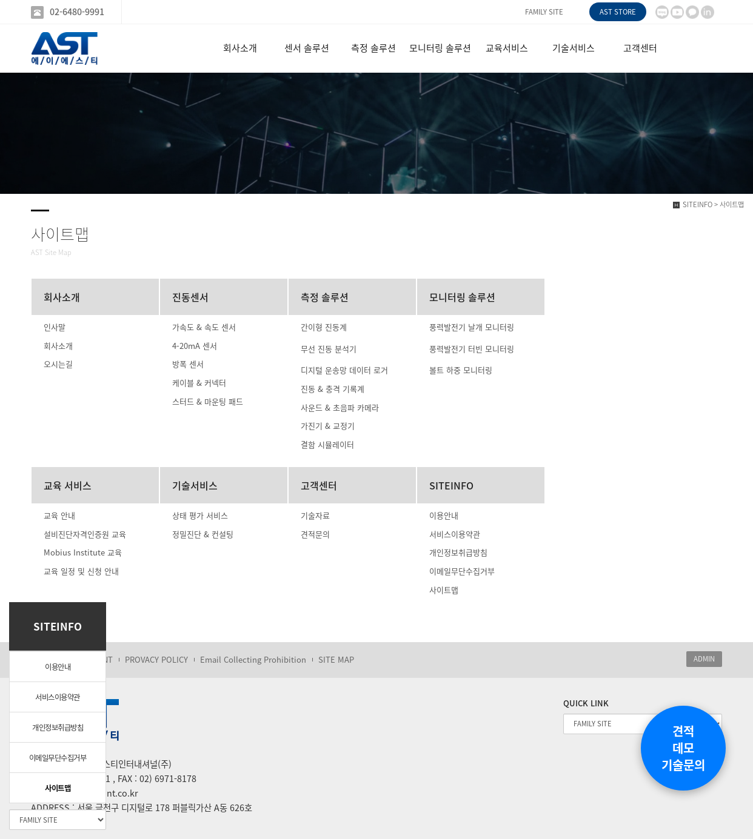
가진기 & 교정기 (328, 425)
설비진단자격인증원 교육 (85, 534)
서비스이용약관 (57, 697)
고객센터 (640, 48)
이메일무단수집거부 (58, 757)
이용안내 (57, 667)
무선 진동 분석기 (328, 348)
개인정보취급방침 (57, 727)
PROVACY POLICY (156, 659)
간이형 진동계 (324, 327)
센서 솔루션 (306, 48)
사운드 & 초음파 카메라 (340, 407)
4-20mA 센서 (194, 345)
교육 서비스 (68, 485)
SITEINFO (451, 485)
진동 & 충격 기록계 (332, 388)
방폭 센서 (188, 364)
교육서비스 (507, 48)
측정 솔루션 (373, 48)
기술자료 (315, 515)
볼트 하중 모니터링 (460, 370)
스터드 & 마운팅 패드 (207, 401)
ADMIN (704, 659)
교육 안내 (59, 515)
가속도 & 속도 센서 (204, 327)
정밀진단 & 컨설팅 (202, 534)
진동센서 (190, 297)
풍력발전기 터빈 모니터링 (471, 348)
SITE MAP (336, 659)
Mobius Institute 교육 (83, 552)
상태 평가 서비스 (200, 515)
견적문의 (315, 534)
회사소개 (240, 48)
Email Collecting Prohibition (253, 659)
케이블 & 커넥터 (199, 382)
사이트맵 (57, 788)
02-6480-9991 (77, 11)
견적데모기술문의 (683, 748)
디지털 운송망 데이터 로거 (344, 370)
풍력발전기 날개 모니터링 (471, 327)
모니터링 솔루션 (440, 48)
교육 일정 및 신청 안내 (81, 571)
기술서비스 (573, 48)
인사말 (54, 327)
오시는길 (58, 364)
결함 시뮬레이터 (327, 444)
